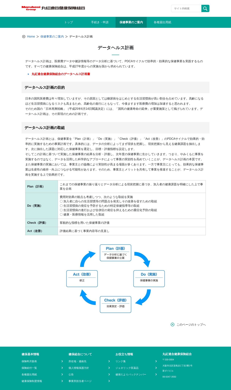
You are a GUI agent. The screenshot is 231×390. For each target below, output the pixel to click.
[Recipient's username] (186, 8)
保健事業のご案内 (52, 36)
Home (31, 36)
